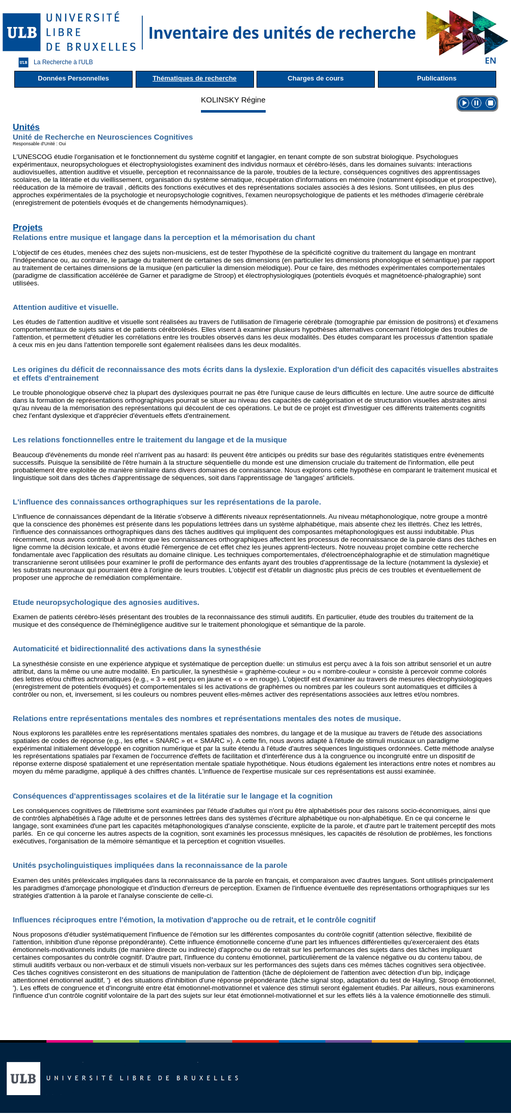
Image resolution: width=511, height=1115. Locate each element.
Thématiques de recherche (194, 78)
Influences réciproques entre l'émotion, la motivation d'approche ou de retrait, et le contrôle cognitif (194, 919)
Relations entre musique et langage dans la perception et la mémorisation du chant (164, 237)
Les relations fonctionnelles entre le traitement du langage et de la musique (150, 439)
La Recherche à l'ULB (53, 62)
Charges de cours (316, 78)
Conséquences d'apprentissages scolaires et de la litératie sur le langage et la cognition (173, 795)
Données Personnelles (73, 78)
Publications (436, 78)
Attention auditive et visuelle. (66, 307)
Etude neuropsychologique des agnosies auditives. (106, 602)
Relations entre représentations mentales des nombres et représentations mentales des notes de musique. (207, 718)
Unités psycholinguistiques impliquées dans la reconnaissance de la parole (150, 865)
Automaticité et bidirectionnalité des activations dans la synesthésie (137, 648)
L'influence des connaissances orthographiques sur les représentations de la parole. (167, 501)
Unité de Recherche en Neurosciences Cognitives (103, 136)
